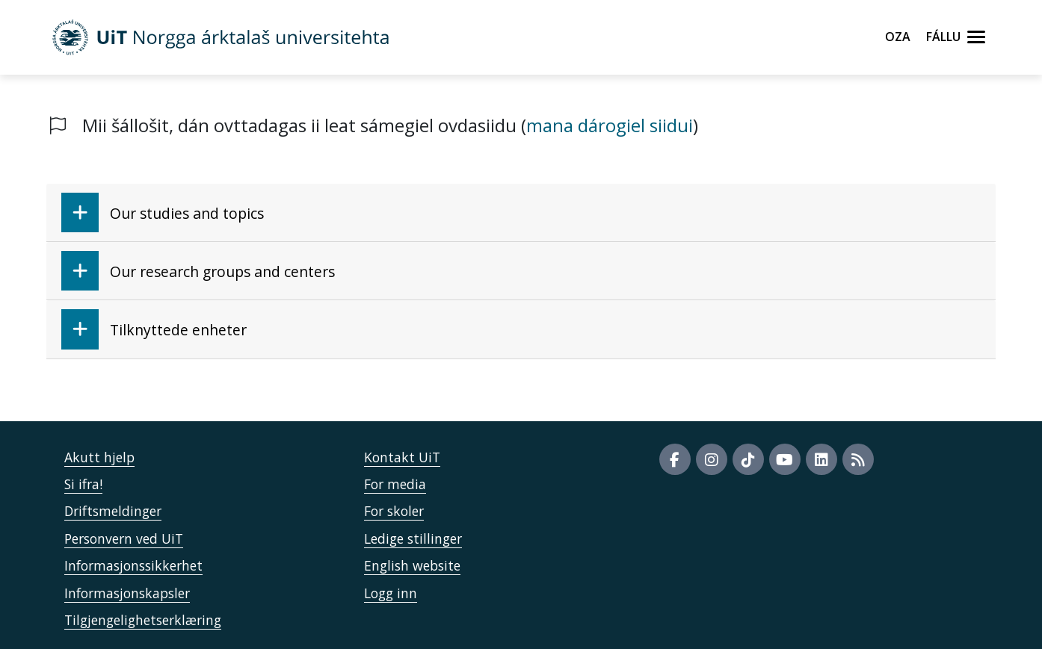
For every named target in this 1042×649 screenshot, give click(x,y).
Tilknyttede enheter (154, 329)
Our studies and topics (162, 212)
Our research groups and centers (198, 271)
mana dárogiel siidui (609, 125)
